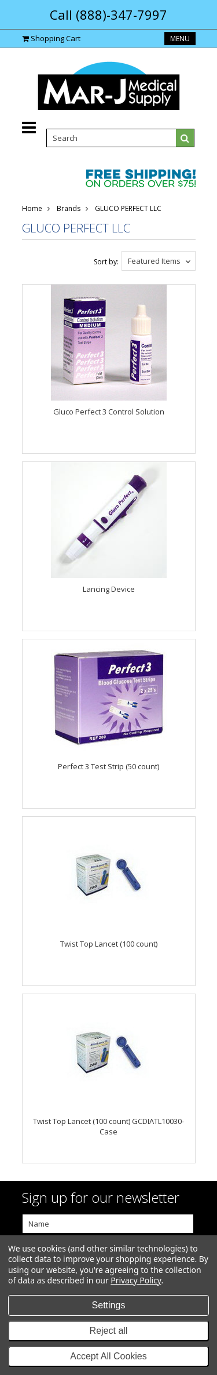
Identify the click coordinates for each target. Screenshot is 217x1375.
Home (32, 208)
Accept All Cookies (108, 1356)
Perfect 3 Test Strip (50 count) (108, 766)
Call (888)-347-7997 (108, 14)
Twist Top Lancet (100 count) (108, 944)
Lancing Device (109, 589)
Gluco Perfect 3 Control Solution (108, 411)
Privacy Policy (136, 1280)
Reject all (109, 1331)
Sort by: (106, 262)
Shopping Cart (55, 38)
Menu (180, 38)
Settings (109, 1305)
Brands (68, 208)
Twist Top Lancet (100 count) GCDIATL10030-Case (108, 1126)
